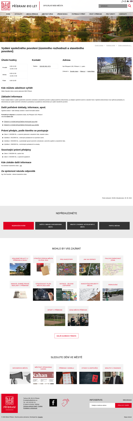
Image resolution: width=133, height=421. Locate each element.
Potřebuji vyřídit (78, 14)
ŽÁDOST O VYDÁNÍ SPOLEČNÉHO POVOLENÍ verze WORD (21, 125)
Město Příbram (32, 14)
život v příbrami (95, 14)
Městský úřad (47, 14)
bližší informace (127, 400)
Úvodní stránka (99, 45)
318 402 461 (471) (45, 66)
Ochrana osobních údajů (30, 406)
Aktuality (18, 14)
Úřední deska (62, 14)
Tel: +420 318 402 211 (29, 402)
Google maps (74, 71)
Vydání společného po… (125, 45)
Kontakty (123, 14)
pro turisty (110, 14)
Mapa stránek (128, 417)
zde (21, 165)
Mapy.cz (82, 71)
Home (8, 14)
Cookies (40, 406)
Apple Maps (91, 71)
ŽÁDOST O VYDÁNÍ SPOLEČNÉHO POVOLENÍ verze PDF (21, 121)
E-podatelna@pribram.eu (30, 400)
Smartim (40, 417)
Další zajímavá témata (66, 336)
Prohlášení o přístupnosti (30, 408)
